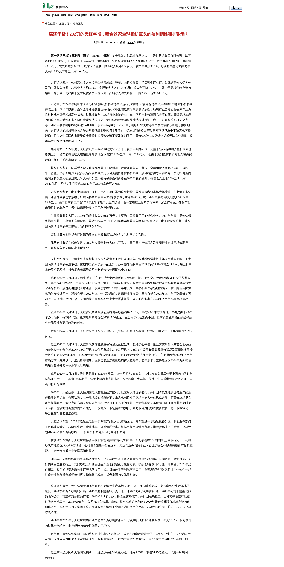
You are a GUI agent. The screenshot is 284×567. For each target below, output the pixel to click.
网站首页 (196, 7)
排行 (49, 15)
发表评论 (139, 42)
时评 (106, 15)
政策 (78, 15)
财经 (85, 15)
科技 (99, 15)
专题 (114, 15)
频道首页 (184, 7)
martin (131, 42)
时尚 (92, 15)
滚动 (56, 15)
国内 (63, 15)
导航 (205, 7)
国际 (70, 15)
